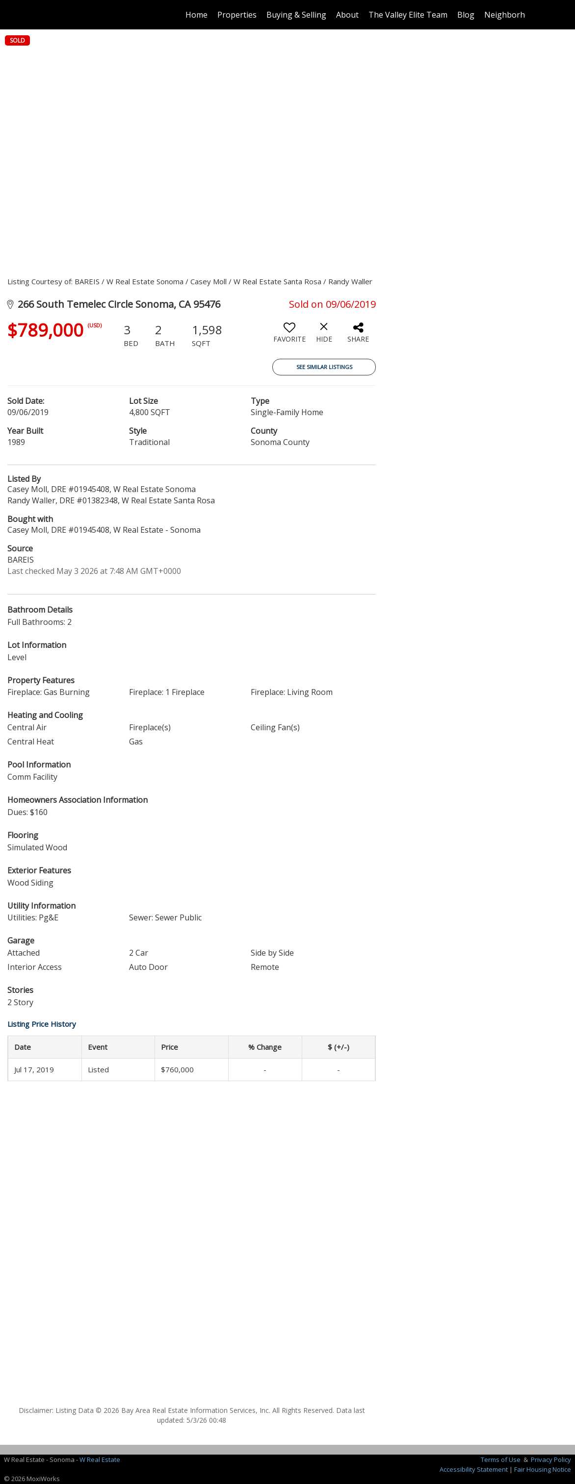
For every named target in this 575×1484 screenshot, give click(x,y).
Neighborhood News (523, 14)
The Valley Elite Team (407, 14)
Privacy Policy (551, 1459)
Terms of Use (501, 1459)
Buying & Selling (296, 14)
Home (196, 14)
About (347, 14)
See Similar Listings (324, 367)
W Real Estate (99, 1459)
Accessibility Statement (474, 1469)
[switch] (289, 336)
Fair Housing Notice (542, 1469)
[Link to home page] (55, 14)
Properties (237, 14)
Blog (465, 14)
